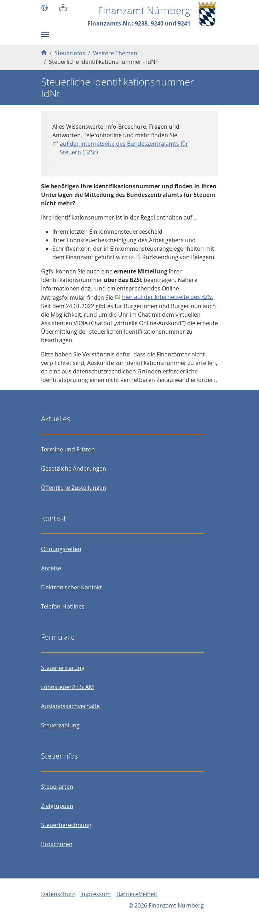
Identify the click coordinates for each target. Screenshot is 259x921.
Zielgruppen (57, 806)
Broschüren (57, 844)
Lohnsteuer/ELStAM (67, 687)
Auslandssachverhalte (70, 706)
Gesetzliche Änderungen (73, 468)
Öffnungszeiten (61, 549)
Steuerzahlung (60, 725)
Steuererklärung (63, 668)
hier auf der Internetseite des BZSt (167, 297)
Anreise (51, 568)
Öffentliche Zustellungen (73, 488)
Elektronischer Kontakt (71, 587)
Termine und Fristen (68, 449)
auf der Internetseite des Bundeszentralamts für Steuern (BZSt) (124, 148)
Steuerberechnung (66, 825)
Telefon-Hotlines (63, 606)
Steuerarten (57, 786)
